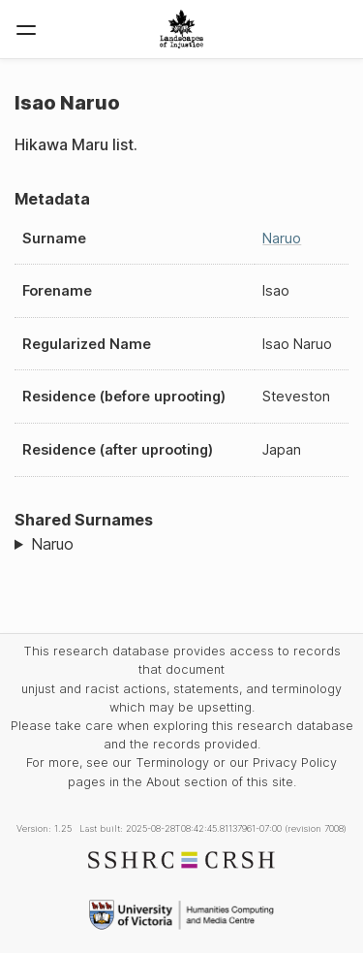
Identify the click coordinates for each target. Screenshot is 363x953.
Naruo (281, 238)
